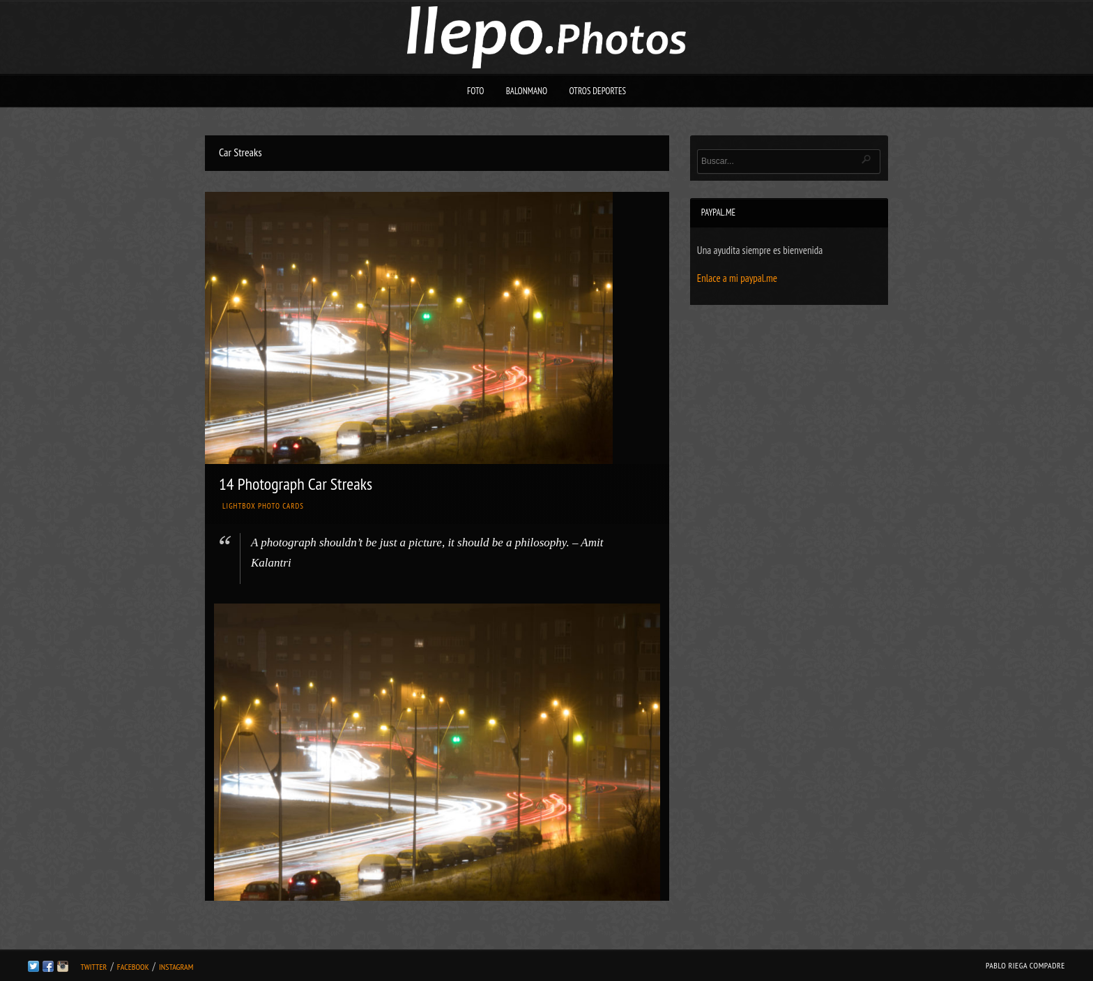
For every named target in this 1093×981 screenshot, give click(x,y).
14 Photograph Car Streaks (295, 484)
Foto (475, 91)
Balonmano (527, 91)
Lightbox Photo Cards (263, 506)
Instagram (176, 966)
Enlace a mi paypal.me (737, 278)
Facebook (133, 966)
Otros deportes (597, 91)
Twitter (93, 966)
